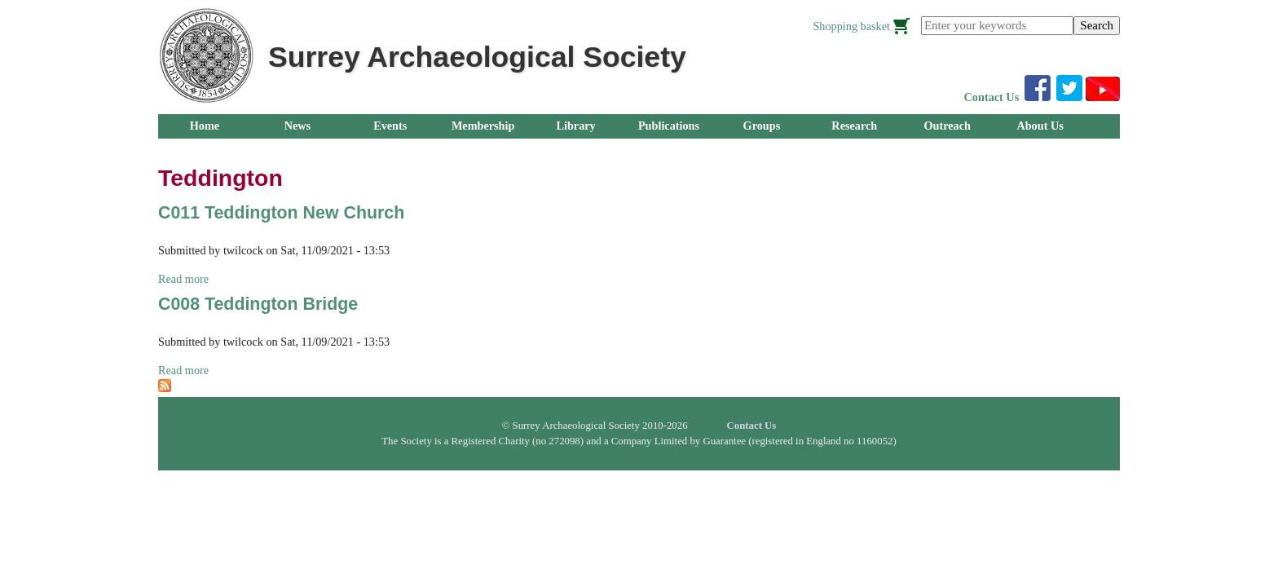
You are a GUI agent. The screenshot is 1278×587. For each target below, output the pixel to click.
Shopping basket (851, 26)
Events (390, 125)
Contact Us (992, 97)
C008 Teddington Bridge (258, 304)
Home (204, 125)
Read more (183, 278)
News (297, 125)
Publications (668, 125)
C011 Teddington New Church (281, 213)
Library (575, 125)
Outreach (946, 125)
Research (854, 125)
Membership (483, 125)
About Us (1039, 125)
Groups (762, 125)
